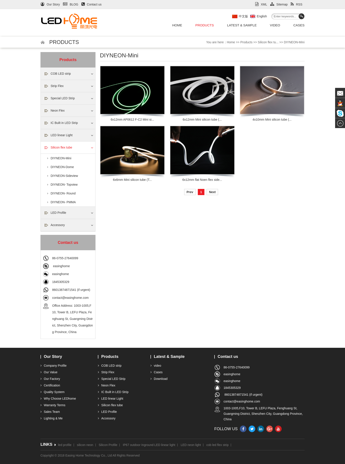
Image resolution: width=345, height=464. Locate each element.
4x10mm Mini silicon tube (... (272, 119)
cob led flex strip (217, 445)
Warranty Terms (52, 405)
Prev (190, 192)
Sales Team (50, 411)
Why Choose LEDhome (58, 398)
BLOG (70, 4)
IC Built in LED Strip (64, 123)
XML (261, 4)
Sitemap (279, 4)
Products (204, 25)
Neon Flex (58, 110)
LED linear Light (62, 135)
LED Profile (58, 212)
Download (158, 379)
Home (177, 25)
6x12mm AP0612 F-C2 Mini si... (132, 119)
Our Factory (50, 379)
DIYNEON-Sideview (64, 176)
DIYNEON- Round (63, 193)
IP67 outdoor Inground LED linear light (149, 445)
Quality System (52, 392)
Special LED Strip (63, 98)
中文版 (243, 16)
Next (212, 192)
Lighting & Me (51, 418)
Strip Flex (57, 86)
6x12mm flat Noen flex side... (202, 179)
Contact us (91, 4)
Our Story (50, 4)
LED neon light (191, 445)
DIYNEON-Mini (294, 42)
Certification (50, 385)
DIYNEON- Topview (64, 184)
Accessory (58, 225)
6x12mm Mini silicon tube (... (202, 119)
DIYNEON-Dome (62, 167)
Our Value (48, 372)
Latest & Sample (242, 25)
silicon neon (85, 445)
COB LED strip (61, 73)
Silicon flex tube (61, 147)
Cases (299, 25)
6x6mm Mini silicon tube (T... (132, 179)
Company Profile (53, 365)
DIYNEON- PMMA (63, 202)
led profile (65, 445)
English (262, 16)
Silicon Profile (108, 445)
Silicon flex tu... (268, 42)
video (275, 25)
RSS (296, 4)
